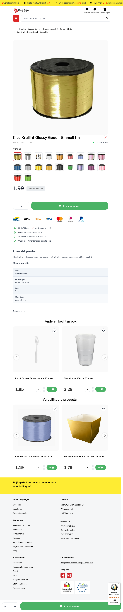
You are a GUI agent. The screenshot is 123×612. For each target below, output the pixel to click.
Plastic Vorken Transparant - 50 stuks (34, 378)
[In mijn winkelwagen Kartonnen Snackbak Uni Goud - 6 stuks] (100, 467)
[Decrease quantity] (44, 391)
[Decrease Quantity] (16, 206)
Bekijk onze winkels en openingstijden (77, 563)
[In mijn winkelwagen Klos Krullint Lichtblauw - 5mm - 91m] (52, 467)
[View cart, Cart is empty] (105, 10)
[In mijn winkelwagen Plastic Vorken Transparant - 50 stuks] (52, 389)
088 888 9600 (66, 522)
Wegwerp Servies (20, 579)
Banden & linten (66, 29)
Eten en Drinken (19, 584)
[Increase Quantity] (26, 206)
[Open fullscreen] (60, 87)
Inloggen (16, 538)
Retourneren (18, 534)
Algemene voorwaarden (23, 546)
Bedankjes (17, 563)
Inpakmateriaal (49, 29)
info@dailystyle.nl (68, 526)
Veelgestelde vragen (21, 525)
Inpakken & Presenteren (23, 567)
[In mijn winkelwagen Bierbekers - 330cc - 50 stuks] (100, 389)
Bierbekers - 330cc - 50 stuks (78, 378)
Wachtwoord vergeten (22, 542)
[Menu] (118, 584)
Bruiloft (16, 575)
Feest (15, 571)
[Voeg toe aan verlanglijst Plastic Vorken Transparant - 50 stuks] (54, 330)
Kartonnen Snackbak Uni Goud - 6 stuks (84, 456)
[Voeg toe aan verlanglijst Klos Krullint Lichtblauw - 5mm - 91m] (54, 409)
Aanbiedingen (19, 588)
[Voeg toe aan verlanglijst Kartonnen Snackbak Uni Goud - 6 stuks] (103, 409)
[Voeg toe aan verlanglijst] (106, 137)
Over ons (17, 505)
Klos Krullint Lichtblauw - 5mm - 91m (33, 456)
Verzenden (17, 529)
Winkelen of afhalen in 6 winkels (32, 237)
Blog (15, 550)
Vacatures (17, 509)
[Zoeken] (106, 18)
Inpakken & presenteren (29, 29)
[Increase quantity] (44, 388)
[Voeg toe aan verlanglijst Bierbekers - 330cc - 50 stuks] (103, 330)
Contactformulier (20, 513)
